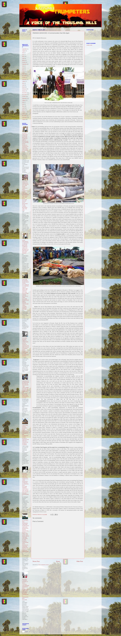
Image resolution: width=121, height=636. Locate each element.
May (23, 56)
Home (58, 561)
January (24, 90)
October (24, 62)
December (24, 92)
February (24, 89)
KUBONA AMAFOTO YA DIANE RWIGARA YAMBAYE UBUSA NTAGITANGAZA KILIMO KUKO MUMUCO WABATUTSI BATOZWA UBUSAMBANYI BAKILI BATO (25, 142)
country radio (89, 45)
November (24, 75)
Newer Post (36, 561)
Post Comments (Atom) (43, 564)
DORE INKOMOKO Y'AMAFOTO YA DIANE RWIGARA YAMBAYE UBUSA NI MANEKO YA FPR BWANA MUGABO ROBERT (25, 247)
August (23, 50)
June (23, 54)
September (24, 49)
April (23, 58)
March (23, 60)
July (23, 52)
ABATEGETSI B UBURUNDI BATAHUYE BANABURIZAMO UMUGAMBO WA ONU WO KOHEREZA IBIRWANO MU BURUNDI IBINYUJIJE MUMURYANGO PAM (25, 389)
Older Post (79, 561)
